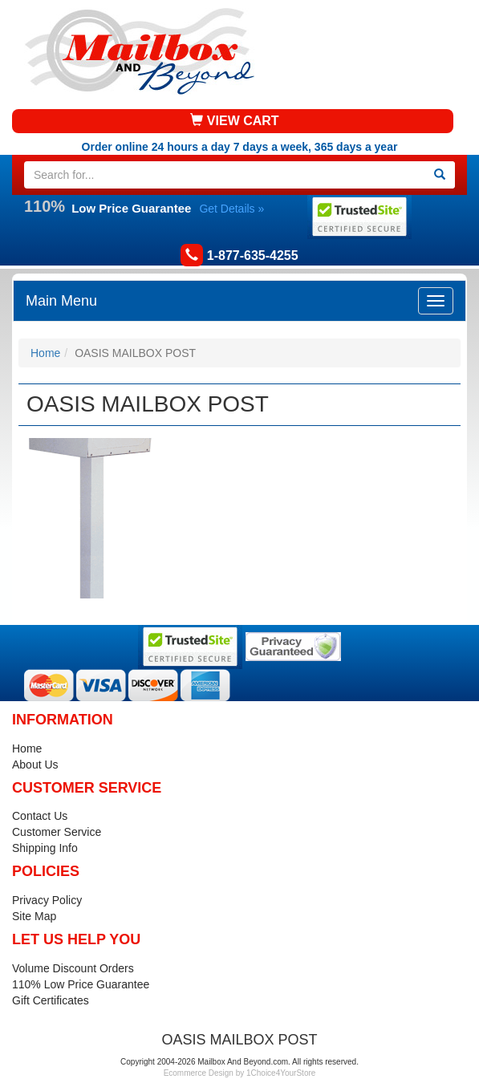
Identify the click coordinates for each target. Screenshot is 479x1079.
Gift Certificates (50, 1000)
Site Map (34, 916)
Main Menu (61, 301)
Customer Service (56, 831)
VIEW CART (234, 121)
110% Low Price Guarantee (80, 984)
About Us (35, 764)
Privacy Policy (47, 900)
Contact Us (39, 815)
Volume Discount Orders (73, 968)
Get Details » (231, 208)
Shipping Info (45, 848)
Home (45, 353)
